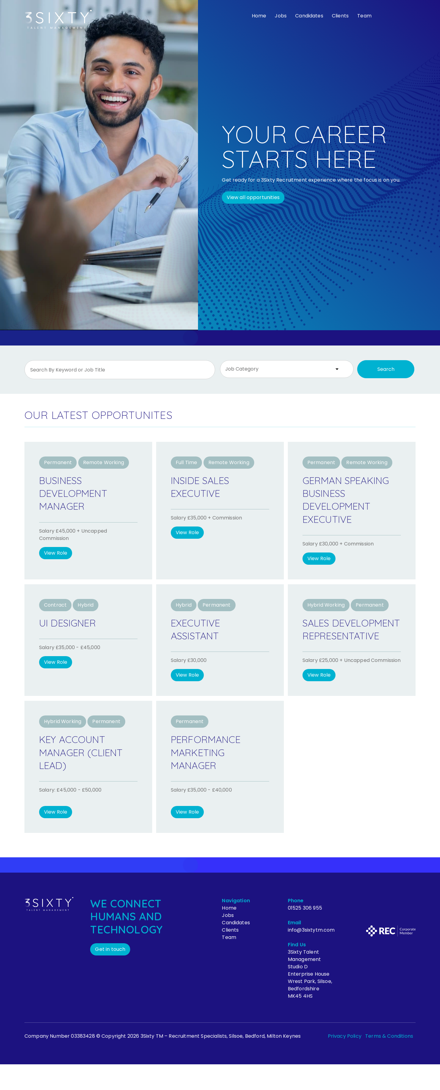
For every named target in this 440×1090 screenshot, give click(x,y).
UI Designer (72, 635)
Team (364, 15)
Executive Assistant (199, 642)
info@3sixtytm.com (311, 955)
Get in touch (110, 974)
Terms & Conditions (389, 1061)
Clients (340, 15)
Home (259, 15)
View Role (55, 552)
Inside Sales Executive (205, 486)
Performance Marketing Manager (210, 777)
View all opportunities (253, 197)
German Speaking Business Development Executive (341, 505)
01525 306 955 (305, 933)
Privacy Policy (344, 1061)
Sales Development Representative (346, 648)
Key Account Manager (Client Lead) (86, 777)
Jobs (281, 15)
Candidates (309, 15)
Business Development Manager (78, 492)
